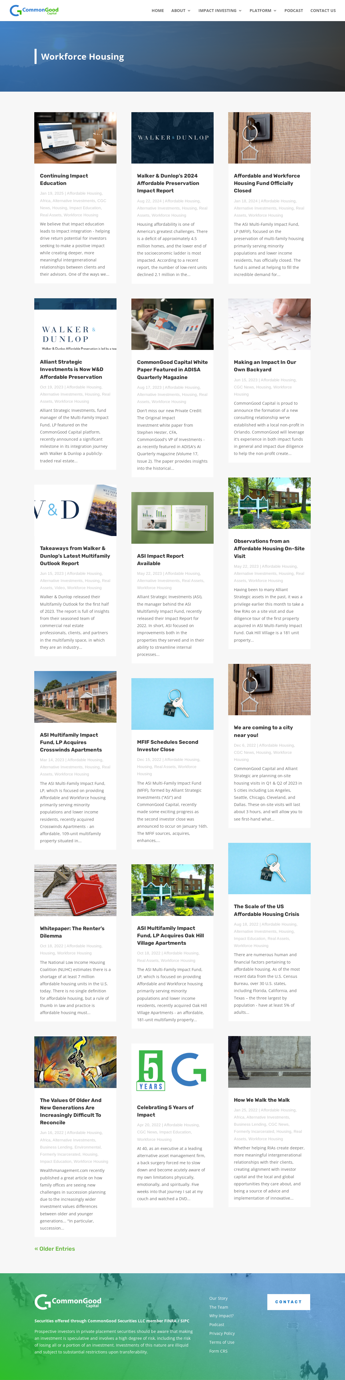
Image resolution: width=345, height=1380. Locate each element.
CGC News (147, 1132)
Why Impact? (221, 1315)
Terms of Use (221, 1342)
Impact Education (85, 208)
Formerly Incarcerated (60, 1154)
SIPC (184, 1320)
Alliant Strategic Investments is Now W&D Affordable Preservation (71, 369)
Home (158, 11)
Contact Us (323, 11)
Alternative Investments (74, 200)
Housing (59, 208)
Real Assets (50, 215)
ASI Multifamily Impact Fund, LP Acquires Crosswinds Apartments (71, 742)
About (178, 11)
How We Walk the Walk (262, 1100)
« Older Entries (55, 1248)
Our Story (218, 1298)
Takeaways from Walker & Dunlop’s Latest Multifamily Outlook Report (75, 555)
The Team (218, 1307)
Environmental (88, 1147)
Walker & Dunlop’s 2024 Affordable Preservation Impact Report (168, 183)
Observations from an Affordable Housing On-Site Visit (269, 548)
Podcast (293, 11)
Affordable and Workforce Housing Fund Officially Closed (267, 183)
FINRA (170, 1320)
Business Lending (56, 1147)
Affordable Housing (84, 193)
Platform (260, 11)
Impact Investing (217, 11)
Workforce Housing (81, 215)
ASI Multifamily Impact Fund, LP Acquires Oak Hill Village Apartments (170, 935)
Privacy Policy (222, 1333)
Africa (45, 200)
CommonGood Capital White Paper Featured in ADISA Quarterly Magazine (172, 369)
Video (60, 587)
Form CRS (218, 1351)
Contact (288, 1302)
